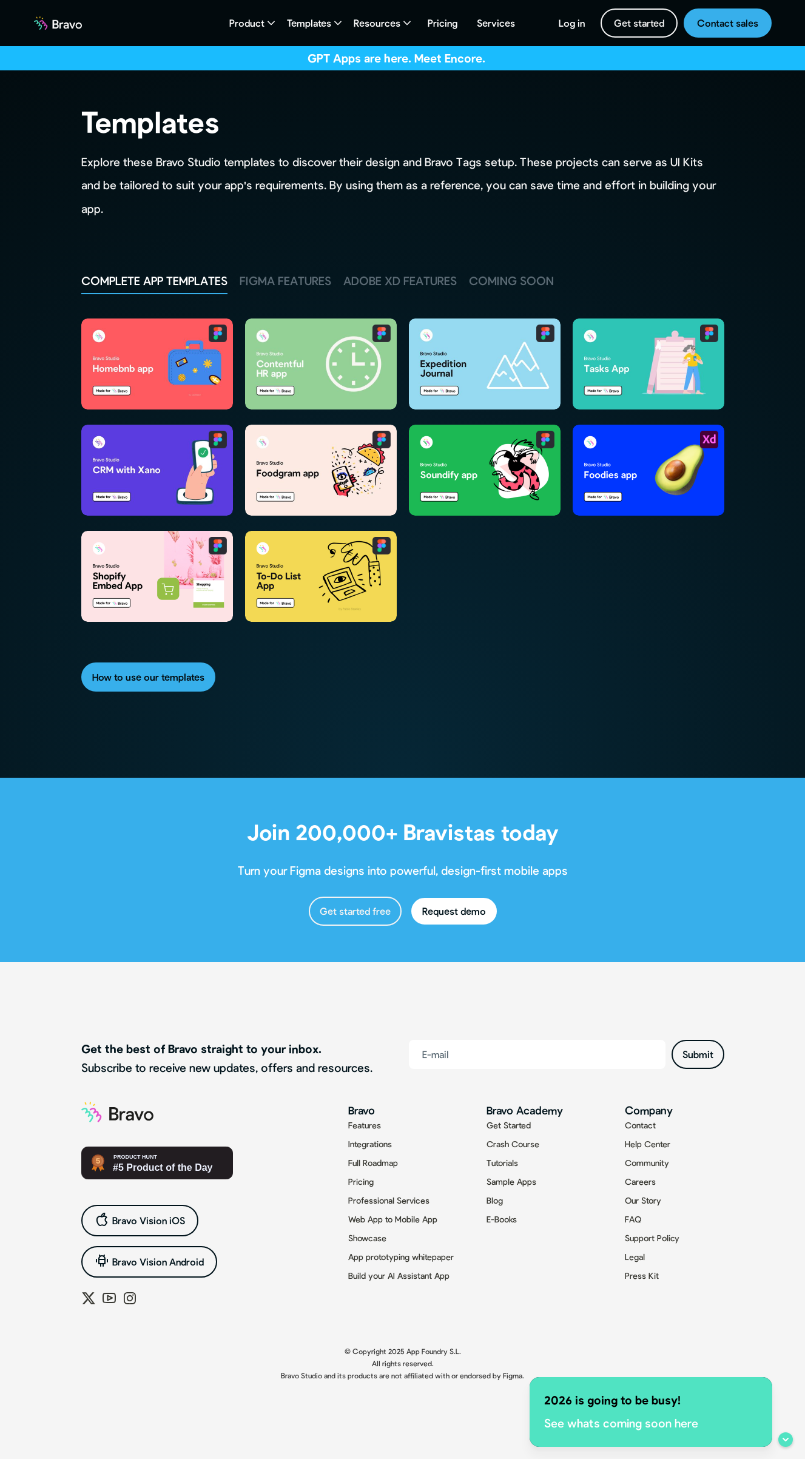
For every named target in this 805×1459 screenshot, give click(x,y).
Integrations (370, 1144)
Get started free (355, 911)
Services (496, 23)
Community (647, 1162)
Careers (640, 1181)
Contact (640, 1125)
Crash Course (513, 1144)
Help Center (647, 1144)
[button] (253, 23)
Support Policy (652, 1238)
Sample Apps (511, 1181)
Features (364, 1125)
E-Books (502, 1219)
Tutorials (502, 1162)
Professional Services (388, 1200)
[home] (58, 23)
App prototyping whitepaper (401, 1257)
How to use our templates (148, 676)
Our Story (643, 1200)
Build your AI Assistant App (399, 1275)
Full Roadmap (373, 1162)
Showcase (367, 1238)
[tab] (154, 281)
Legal (635, 1257)
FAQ (633, 1219)
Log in (572, 23)
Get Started (509, 1125)
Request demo (454, 911)
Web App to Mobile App (392, 1219)
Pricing (442, 23)
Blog (495, 1200)
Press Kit (642, 1275)
